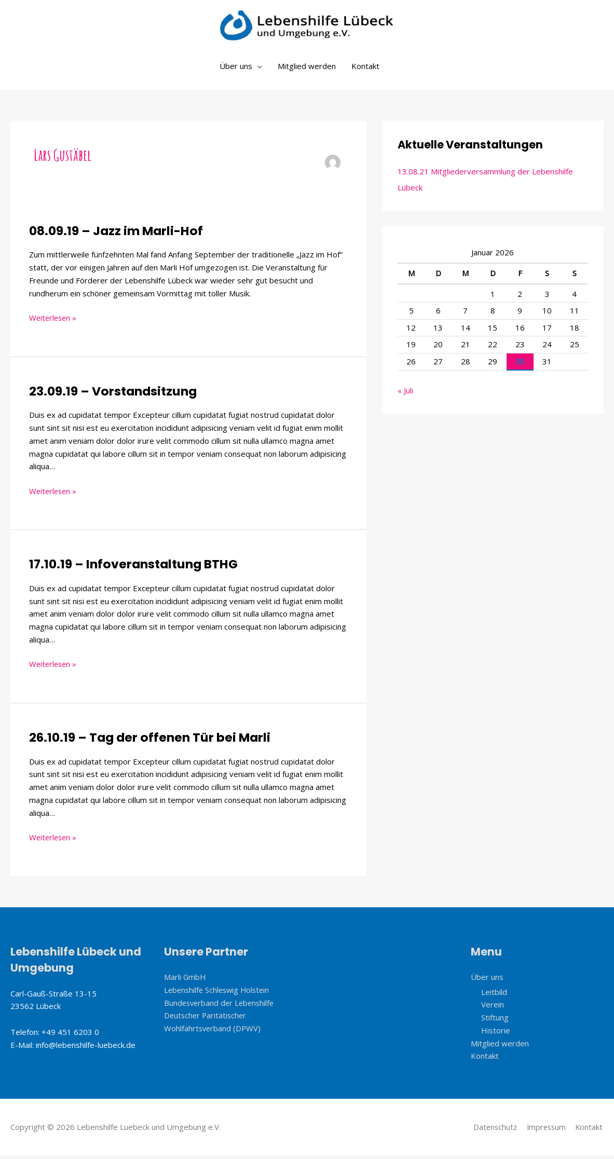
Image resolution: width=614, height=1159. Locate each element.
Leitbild (494, 995)
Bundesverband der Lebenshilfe (221, 1006)
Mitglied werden (307, 70)
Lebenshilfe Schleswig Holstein (219, 993)
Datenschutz (492, 1130)
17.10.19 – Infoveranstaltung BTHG (135, 568)
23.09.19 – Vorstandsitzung (114, 395)
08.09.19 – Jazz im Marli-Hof (117, 234)
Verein (492, 1008)
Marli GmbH (185, 980)
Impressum (545, 1130)
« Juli (405, 394)
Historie (495, 1034)
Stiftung (495, 1021)
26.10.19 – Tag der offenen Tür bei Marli (152, 740)
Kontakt (365, 70)
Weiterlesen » (54, 321)
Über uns (236, 70)
